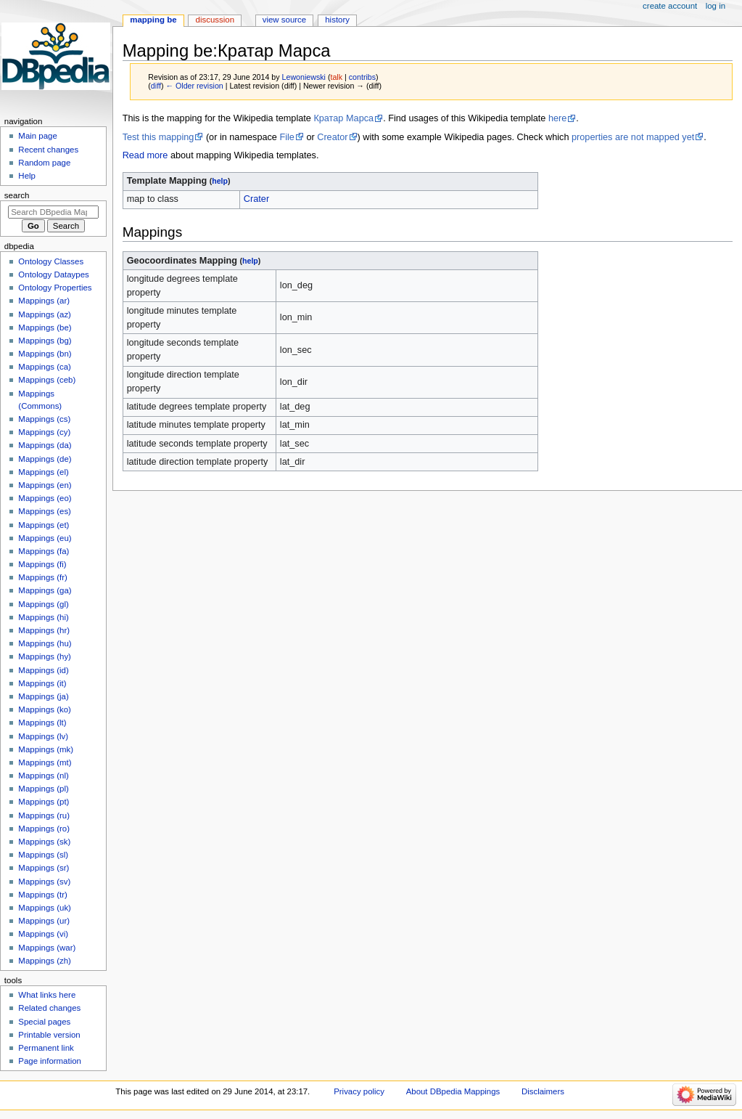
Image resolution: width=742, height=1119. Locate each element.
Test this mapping (158, 137)
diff (156, 85)
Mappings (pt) (43, 801)
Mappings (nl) (43, 775)
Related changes (49, 1008)
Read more (145, 155)
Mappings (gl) (43, 604)
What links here (46, 994)
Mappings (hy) (44, 656)
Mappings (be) (44, 327)
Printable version (49, 1034)
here (557, 118)
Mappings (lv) (43, 736)
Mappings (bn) (44, 353)
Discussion (215, 19)
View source (284, 19)
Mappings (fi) (42, 564)
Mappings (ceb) (46, 379)
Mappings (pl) (43, 788)
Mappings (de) (44, 459)
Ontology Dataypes (53, 274)
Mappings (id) (43, 670)
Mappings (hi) (43, 617)
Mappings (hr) (44, 630)
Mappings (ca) (44, 366)
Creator (332, 137)
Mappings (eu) (44, 538)
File (286, 137)
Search (17, 195)
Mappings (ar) (44, 300)
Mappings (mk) (45, 749)
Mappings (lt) (42, 722)
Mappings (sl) (43, 854)
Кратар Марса (343, 118)
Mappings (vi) (43, 933)
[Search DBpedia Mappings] (53, 212)
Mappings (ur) (44, 920)
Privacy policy (359, 1091)
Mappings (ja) (43, 696)
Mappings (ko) (44, 709)
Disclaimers (543, 1091)
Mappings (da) (44, 445)
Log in (715, 5)
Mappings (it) (42, 683)
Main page (37, 135)
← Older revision (194, 85)
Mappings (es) (44, 511)
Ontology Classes (50, 261)
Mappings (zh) (44, 960)
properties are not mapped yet (633, 137)
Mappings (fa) (43, 551)
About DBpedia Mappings (453, 1091)
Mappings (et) (43, 525)
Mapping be (153, 19)
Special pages (44, 1021)
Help (27, 175)
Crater (256, 199)
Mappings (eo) (44, 498)
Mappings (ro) (44, 828)
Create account (670, 5)
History (337, 19)
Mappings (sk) (44, 841)
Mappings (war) (46, 947)
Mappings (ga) (44, 590)
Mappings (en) (44, 485)
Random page (44, 162)
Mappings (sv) (44, 881)
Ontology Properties (54, 287)
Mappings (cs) (44, 419)
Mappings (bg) (44, 340)
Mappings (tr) (42, 894)
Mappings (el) (43, 472)
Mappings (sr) (43, 867)
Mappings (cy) (44, 432)
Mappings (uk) (44, 907)
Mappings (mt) (44, 762)
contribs (362, 77)
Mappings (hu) (44, 643)
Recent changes (48, 149)
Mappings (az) (44, 314)
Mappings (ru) (44, 815)
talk (336, 77)
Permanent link (45, 1047)
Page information (49, 1061)
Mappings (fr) (42, 577)
